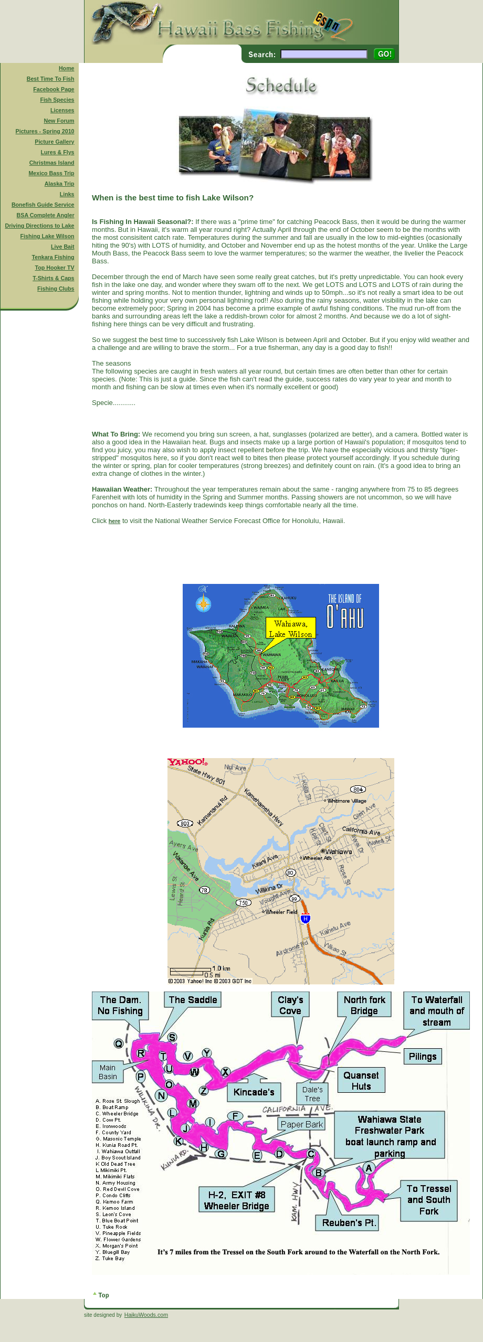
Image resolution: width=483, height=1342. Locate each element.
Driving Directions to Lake (39, 225)
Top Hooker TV (55, 267)
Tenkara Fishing (53, 257)
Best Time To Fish (51, 79)
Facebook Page (53, 89)
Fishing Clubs (55, 288)
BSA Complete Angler (46, 215)
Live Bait (62, 246)
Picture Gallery (54, 142)
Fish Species (57, 100)
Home (67, 68)
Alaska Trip (60, 183)
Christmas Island (52, 162)
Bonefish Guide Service (43, 204)
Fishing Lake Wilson (47, 236)
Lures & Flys (58, 152)
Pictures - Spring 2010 (45, 131)
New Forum (59, 121)
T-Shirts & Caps (53, 278)
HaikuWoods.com (146, 1315)
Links (67, 194)
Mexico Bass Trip (51, 173)
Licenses (62, 110)
